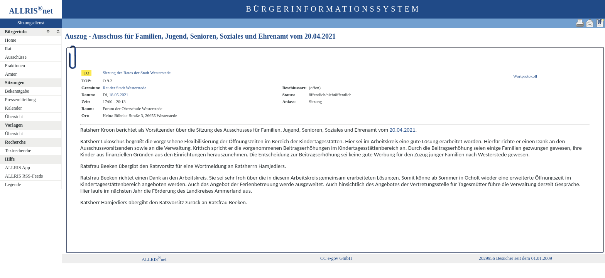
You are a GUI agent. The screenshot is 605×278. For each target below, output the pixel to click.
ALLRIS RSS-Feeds (24, 176)
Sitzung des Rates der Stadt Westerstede (137, 72)
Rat (8, 48)
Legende (13, 184)
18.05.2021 (118, 94)
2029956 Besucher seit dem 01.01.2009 (515, 258)
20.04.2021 (320, 36)
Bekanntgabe (17, 91)
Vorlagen (14, 125)
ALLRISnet (154, 259)
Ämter (11, 74)
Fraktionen (15, 65)
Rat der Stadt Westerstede (124, 87)
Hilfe (10, 159)
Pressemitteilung (20, 99)
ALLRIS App (17, 167)
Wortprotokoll (525, 76)
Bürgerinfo (16, 31)
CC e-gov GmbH (336, 258)
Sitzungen (15, 82)
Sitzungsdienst (30, 22)
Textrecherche (18, 150)
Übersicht (14, 116)
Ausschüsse (16, 57)
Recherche (15, 142)
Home (10, 40)
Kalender (13, 108)
